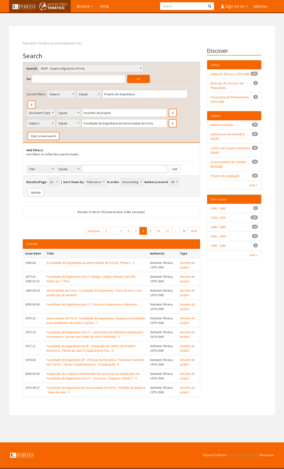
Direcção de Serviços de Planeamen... (227, 85)
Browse (84, 6)
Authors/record (156, 182)
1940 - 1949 (218, 246)
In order (113, 182)
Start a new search (43, 136)
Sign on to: (236, 6)
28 (184, 231)
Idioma (261, 6)
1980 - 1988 (218, 208)
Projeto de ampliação (225, 176)
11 (167, 231)
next (194, 231)
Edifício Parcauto (222, 125)
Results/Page (36, 182)
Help (104, 6)
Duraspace (266, 455)
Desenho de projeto (187, 265)
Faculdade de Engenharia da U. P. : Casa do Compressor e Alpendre (92, 304)
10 (158, 231)
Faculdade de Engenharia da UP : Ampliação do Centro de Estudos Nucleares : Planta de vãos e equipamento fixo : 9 (91, 348)
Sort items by (73, 182)
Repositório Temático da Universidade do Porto (52, 43)
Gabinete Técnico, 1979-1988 (230, 74)
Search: (32, 68)
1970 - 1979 (218, 218)
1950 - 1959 (218, 236)
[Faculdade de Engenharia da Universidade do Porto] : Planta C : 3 (91, 263)
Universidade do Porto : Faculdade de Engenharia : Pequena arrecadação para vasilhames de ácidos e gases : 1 (96, 320)
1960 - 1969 (218, 227)
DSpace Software (214, 455)
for (28, 79)
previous (94, 231)
